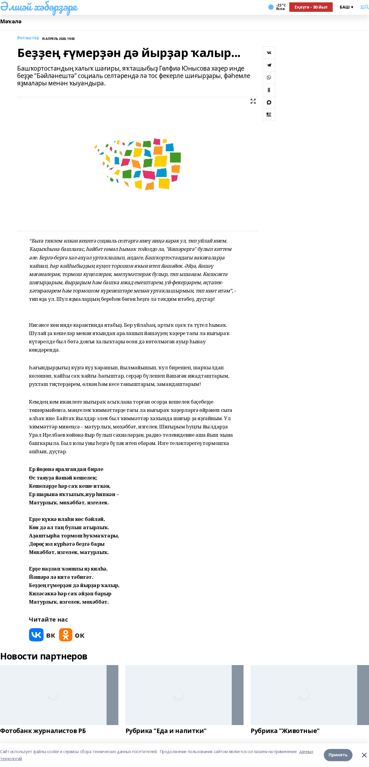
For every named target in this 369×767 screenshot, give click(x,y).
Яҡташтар (28, 37)
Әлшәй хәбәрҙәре (38, 6)
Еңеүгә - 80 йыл (311, 7)
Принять (338, 755)
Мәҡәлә (10, 21)
